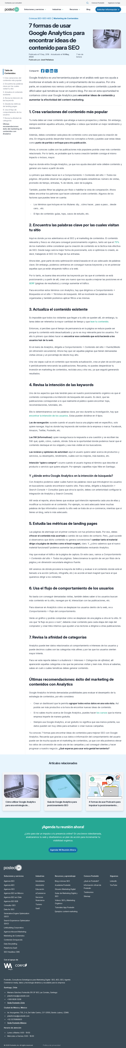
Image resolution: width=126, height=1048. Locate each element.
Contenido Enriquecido (13, 940)
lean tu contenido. (99, 321)
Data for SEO (9, 909)
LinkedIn (113, 881)
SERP (31, 283)
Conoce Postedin (98, 3)
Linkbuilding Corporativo (14, 928)
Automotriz (40, 885)
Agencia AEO (9, 885)
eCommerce (41, 893)
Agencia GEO (9, 889)
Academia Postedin (62, 885)
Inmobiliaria (40, 881)
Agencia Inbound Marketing (15, 932)
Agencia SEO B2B (11, 901)
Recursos (75, 9)
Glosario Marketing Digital (65, 889)
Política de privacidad (51, 1045)
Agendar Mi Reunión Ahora (63, 850)
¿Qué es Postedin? (91, 881)
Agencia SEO (9, 881)
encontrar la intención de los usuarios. (49, 415)
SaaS (38, 908)
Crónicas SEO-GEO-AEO (40, 18)
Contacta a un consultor (13, 3)
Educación (40, 889)
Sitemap (87, 896)
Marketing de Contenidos (66, 18)
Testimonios (88, 892)
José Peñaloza (47, 60)
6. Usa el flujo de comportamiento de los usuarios (12, 112)
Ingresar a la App (114, 3)
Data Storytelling (10, 944)
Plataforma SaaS (10, 948)
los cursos (102, 712)
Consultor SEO (10, 905)
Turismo (39, 904)
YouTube (113, 885)
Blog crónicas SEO (62, 881)
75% (116, 242)
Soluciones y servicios (35, 9)
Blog (88, 9)
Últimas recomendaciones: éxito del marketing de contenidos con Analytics (12, 129)
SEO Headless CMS (12, 952)
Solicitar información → (108, 9)
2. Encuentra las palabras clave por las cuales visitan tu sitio (13, 86)
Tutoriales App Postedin (64, 907)
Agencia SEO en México (13, 893)
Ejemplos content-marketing (66, 911)
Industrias (58, 9)
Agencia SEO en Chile (13, 897)
